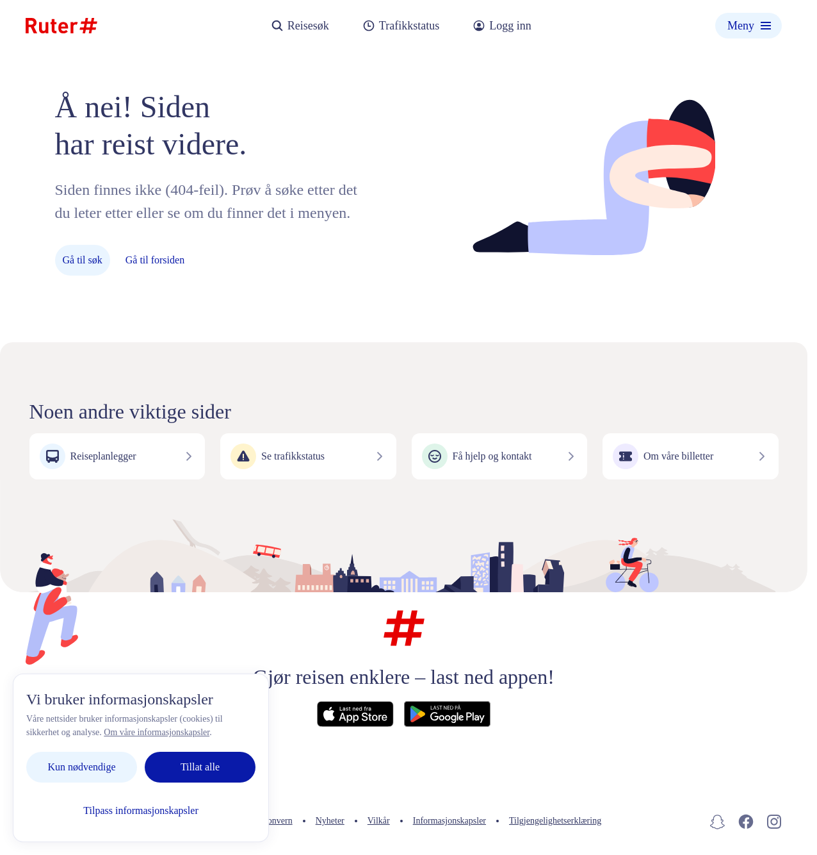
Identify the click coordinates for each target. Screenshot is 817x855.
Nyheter (330, 821)
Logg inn (502, 26)
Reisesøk (300, 26)
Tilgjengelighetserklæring (555, 821)
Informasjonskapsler (449, 821)
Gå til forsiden (154, 259)
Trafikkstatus (400, 26)
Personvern (272, 821)
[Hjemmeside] (61, 26)
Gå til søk (82, 259)
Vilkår (379, 821)
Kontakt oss (207, 821)
